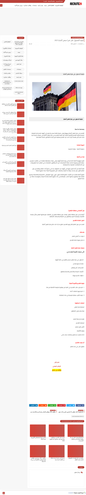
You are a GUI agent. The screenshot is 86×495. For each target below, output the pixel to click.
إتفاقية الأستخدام (51, 1)
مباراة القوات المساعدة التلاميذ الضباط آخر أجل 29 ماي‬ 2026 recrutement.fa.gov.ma (9, 139)
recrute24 (70, 492)
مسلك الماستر (19, 73)
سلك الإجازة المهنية (19, 56)
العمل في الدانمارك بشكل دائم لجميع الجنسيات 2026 (19, 43)
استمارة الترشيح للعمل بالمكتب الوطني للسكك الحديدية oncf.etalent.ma (9, 155)
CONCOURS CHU (19, 81)
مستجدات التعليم (7, 69)
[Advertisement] (43, 22)
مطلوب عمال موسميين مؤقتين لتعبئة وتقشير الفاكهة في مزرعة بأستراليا (38, 460)
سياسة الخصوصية (59, 1)
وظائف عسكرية (27, 5)
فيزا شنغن (19, 64)
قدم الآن (56, 362)
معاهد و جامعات (7, 73)
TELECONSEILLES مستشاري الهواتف (7, 88)
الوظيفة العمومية (59, 5)
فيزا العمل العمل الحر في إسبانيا (9, 145)
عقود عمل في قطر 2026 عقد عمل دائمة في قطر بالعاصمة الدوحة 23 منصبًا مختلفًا (9, 180)
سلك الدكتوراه (7, 56)
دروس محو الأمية (19, 5)
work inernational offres (77, 37)
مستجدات (34, 5)
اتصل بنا (45, 1)
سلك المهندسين (18, 60)
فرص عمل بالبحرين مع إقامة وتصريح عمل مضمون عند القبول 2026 (57, 439)
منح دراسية (40, 5)
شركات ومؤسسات (7, 60)
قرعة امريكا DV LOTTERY (7, 64)
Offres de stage (19, 87)
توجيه (45, 5)
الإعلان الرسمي (57, 366)
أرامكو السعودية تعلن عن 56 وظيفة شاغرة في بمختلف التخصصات (76, 439)
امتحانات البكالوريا (7, 48)
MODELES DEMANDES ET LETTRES (7, 82)
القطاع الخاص (51, 5)
